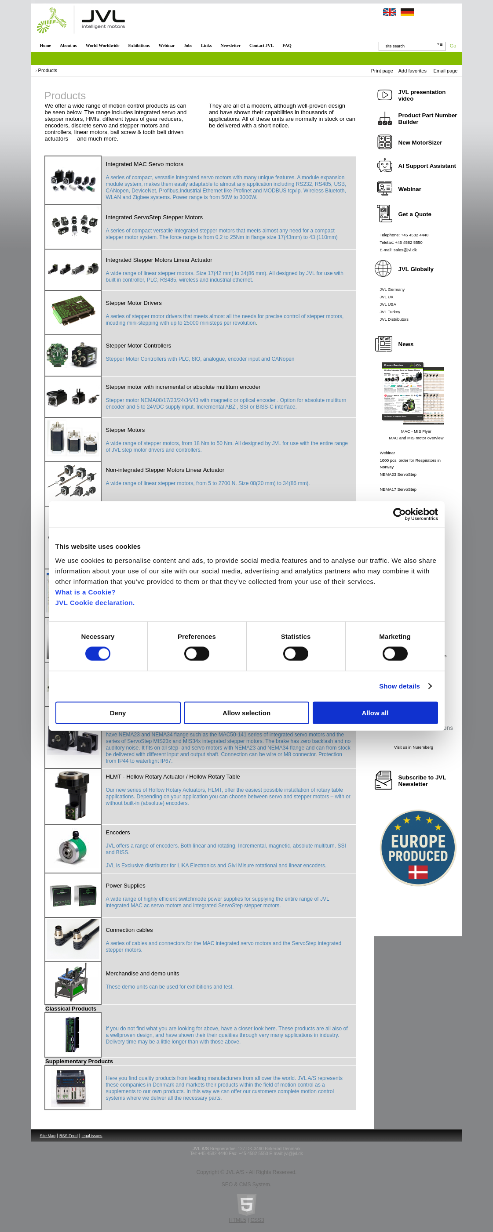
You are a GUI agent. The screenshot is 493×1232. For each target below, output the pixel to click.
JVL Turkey (390, 312)
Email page (445, 70)
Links (206, 45)
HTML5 (237, 1220)
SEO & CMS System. (246, 1184)
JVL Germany (392, 289)
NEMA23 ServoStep (398, 474)
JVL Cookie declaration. (95, 602)
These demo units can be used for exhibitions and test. (170, 987)
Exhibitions (139, 45)
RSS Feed (68, 1136)
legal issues (92, 1136)
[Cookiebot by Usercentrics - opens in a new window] (399, 514)
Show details (399, 686)
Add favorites (412, 70)
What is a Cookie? (85, 591)
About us (68, 45)
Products (47, 70)
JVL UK (387, 297)
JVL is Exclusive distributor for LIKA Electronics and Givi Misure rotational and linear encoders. (216, 865)
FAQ (286, 45)
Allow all (375, 712)
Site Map (48, 1136)
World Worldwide (103, 45)
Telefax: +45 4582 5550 (401, 242)
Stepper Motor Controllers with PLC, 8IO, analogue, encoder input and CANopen (200, 359)
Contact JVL (261, 45)
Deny (118, 712)
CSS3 (257, 1220)
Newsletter (231, 45)
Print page (382, 70)
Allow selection (246, 712)
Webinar (166, 45)
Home (45, 45)
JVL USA (388, 304)
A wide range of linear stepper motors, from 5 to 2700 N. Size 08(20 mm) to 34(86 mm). (208, 483)
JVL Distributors (394, 319)
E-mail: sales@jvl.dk (398, 250)
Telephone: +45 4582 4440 (404, 235)
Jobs (188, 45)
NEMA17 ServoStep (398, 489)
